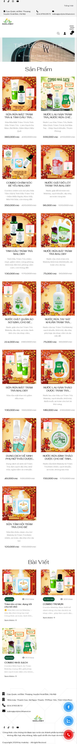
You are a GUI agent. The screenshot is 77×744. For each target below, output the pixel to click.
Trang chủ (29, 55)
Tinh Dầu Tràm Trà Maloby (19, 252)
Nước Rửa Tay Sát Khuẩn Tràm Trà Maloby (57, 322)
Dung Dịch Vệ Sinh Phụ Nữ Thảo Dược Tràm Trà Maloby (19, 458)
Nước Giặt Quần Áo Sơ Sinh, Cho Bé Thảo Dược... (19, 322)
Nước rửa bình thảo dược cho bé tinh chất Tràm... (58, 458)
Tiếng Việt (68, 5)
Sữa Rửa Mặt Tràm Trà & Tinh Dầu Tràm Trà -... (19, 117)
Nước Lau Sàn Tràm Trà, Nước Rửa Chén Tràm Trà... (57, 117)
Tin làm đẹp (49, 599)
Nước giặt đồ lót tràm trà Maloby (58, 184)
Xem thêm (10, 620)
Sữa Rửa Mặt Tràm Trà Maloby (19, 389)
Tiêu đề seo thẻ (44, 55)
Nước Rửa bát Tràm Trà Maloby (58, 252)
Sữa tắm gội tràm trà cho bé (19, 526)
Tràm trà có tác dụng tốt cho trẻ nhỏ (18, 605)
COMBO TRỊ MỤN (53, 604)
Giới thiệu (9, 599)
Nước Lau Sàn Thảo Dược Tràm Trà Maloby (57, 390)
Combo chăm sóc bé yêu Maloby (19, 184)
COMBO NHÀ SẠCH (16, 662)
